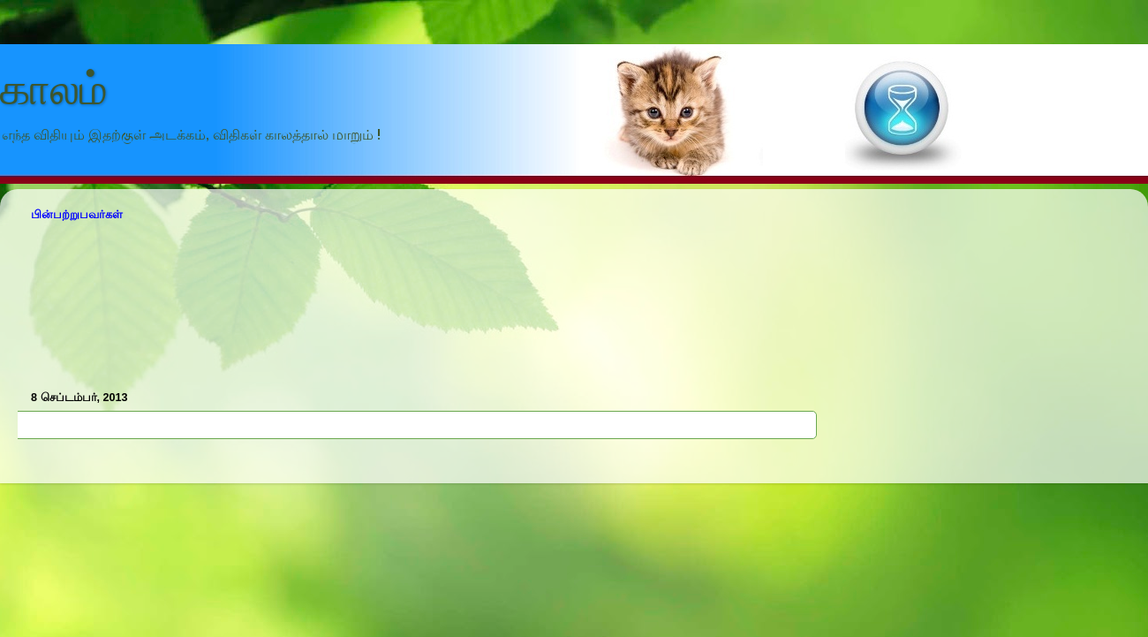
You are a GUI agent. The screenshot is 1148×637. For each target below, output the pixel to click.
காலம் (54, 89)
